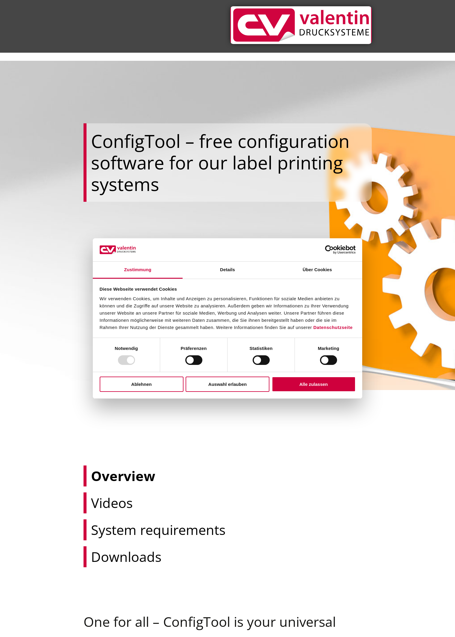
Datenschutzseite (333, 327)
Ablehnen (141, 384)
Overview (100, 476)
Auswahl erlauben (227, 384)
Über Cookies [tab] (317, 269)
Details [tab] (227, 269)
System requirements (114, 530)
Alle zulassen (313, 384)
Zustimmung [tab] (137, 269)
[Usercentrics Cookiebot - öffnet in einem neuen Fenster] (329, 249)
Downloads (103, 556)
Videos (98, 503)
